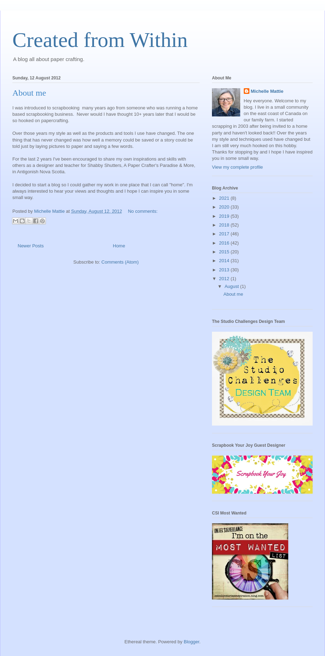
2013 (225, 269)
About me (29, 92)
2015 (225, 251)
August (232, 286)
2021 (225, 198)
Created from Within (100, 40)
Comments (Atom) (119, 262)
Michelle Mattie (267, 91)
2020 (225, 207)
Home (119, 245)
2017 (225, 233)
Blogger (191, 641)
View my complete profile (237, 167)
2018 (225, 225)
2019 (225, 216)
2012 (225, 278)
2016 (225, 243)
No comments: (143, 211)
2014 (225, 260)
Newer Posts (31, 245)
